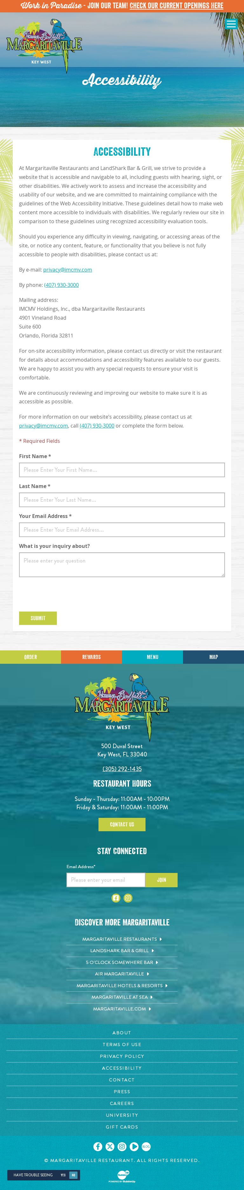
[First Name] (122, 470)
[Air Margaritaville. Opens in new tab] (122, 974)
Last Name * (35, 486)
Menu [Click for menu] (152, 657)
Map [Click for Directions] (213, 657)
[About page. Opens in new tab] (122, 1032)
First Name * (35, 456)
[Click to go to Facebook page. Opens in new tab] (116, 898)
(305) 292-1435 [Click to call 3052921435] (122, 769)
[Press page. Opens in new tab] (122, 1091)
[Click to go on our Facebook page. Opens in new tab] (97, 1146)
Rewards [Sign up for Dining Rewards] (91, 657)
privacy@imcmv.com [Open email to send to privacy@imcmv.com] (67, 269)
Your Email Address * (45, 516)
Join (161, 880)
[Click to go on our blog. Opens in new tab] (146, 1146)
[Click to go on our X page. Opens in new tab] (109, 1146)
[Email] (122, 529)
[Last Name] (122, 499)
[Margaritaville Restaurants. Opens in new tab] (122, 939)
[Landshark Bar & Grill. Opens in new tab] (122, 951)
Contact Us (122, 824)
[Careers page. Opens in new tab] (122, 1103)
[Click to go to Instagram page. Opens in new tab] (128, 898)
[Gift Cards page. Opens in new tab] (122, 1127)
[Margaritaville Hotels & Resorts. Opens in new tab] (122, 986)
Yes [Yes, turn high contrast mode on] (63, 1175)
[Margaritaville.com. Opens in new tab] (122, 1009)
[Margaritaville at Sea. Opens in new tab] (122, 997)
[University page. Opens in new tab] (122, 1115)
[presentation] (67, 594)
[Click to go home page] (44, 46)
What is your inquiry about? (54, 545)
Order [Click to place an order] (30, 657)
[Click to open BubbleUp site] (122, 1177)
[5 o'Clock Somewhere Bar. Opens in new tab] (122, 962)
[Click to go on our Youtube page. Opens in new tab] (134, 1146)
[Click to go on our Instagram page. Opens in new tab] (122, 1146)
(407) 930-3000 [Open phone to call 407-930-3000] (61, 285)
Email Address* (80, 866)
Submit (37, 618)
